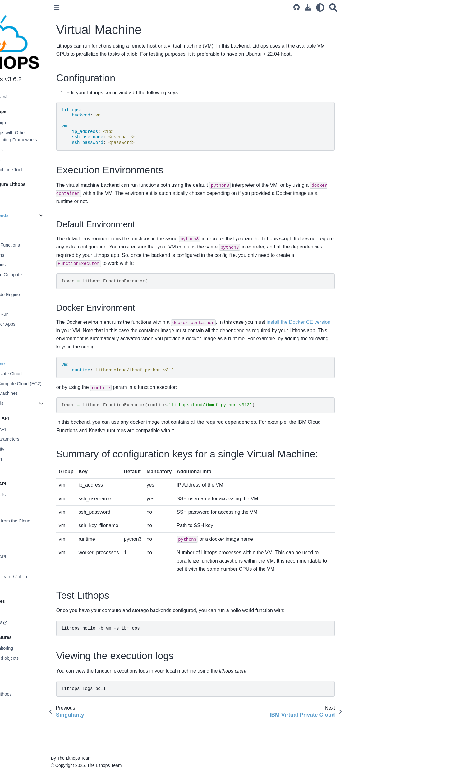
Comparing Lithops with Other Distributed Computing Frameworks (52, 136)
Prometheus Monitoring (40, 648)
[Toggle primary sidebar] (106, 7)
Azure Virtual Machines (45, 393)
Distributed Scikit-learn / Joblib (47, 576)
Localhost (31, 225)
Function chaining (34, 458)
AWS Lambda (35, 235)
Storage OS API (32, 566)
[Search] (350, 7)
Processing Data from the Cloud (48, 520)
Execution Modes (34, 159)
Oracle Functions (39, 264)
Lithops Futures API (36, 429)
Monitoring (27, 612)
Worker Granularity (35, 448)
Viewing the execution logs (393, 61)
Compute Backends (37, 215)
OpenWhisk (33, 284)
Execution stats (32, 468)
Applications (29, 684)
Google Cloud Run (40, 314)
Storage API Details (36, 494)
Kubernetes (33, 334)
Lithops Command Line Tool (44, 169)
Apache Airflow (31, 586)
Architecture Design (36, 122)
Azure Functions (38, 254)
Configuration (30, 205)
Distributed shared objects (42, 658)
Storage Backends (35, 403)
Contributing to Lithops (39, 693)
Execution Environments (391, 27)
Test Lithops (379, 52)
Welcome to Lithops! (37, 96)
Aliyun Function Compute (47, 274)
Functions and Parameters (43, 439)
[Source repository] (313, 7)
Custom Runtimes (34, 622)
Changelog (28, 703)
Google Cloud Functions (46, 245)
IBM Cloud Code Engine (46, 294)
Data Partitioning (33, 530)
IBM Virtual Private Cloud (47, 373)
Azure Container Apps (43, 324)
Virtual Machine (38, 363)
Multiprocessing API (36, 556)
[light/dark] (337, 7)
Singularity (32, 353)
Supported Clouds (35, 149)
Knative (29, 344)
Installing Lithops (33, 195)
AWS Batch (33, 304)
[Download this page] (325, 7)
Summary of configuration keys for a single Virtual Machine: (403, 40)
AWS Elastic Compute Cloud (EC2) (56, 383)
